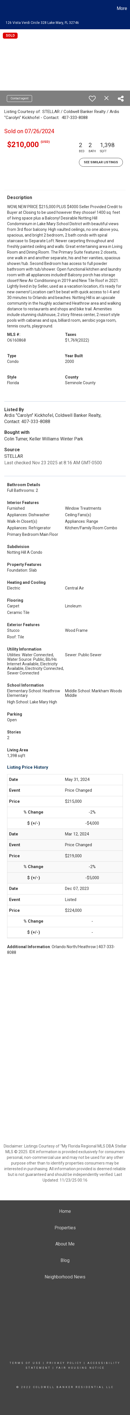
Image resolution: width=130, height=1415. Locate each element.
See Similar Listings (101, 162)
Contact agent (19, 98)
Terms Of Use (25, 1363)
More (122, 8)
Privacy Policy (64, 1363)
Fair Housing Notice (80, 1367)
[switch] (92, 98)
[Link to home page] (5, 8)
